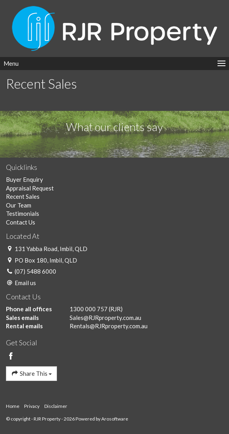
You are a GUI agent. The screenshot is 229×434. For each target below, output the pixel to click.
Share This (31, 373)
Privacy (32, 406)
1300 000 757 (89, 308)
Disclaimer (55, 406)
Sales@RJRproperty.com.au (105, 317)
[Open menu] (114, 63)
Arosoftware (114, 419)
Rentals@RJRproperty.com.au (109, 325)
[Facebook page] (11, 356)
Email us (25, 282)
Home (12, 406)
